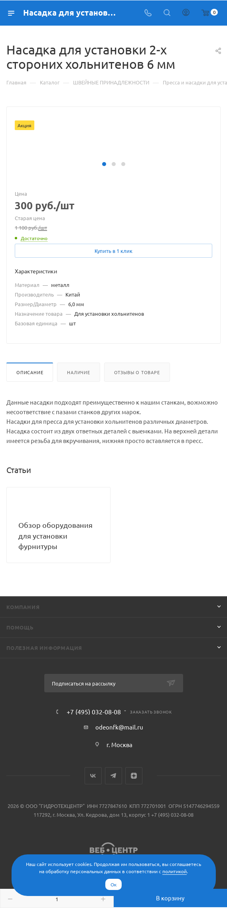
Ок (113, 884)
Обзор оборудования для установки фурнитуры (55, 535)
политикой (174, 871)
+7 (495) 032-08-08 (94, 711)
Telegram (113, 775)
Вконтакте (93, 775)
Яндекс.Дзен (133, 775)
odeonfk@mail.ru (119, 727)
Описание (29, 372)
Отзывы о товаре (137, 372)
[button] (104, 164)
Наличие (78, 372)
